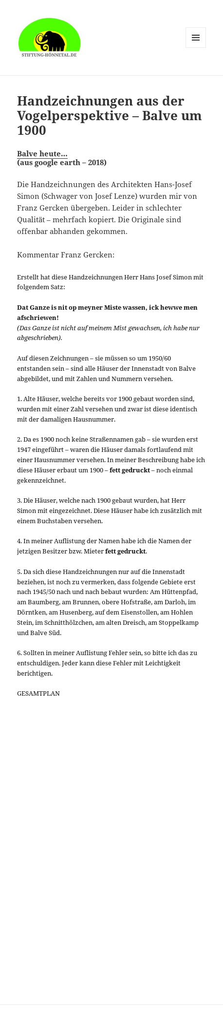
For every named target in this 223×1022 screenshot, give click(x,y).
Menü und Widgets (196, 47)
